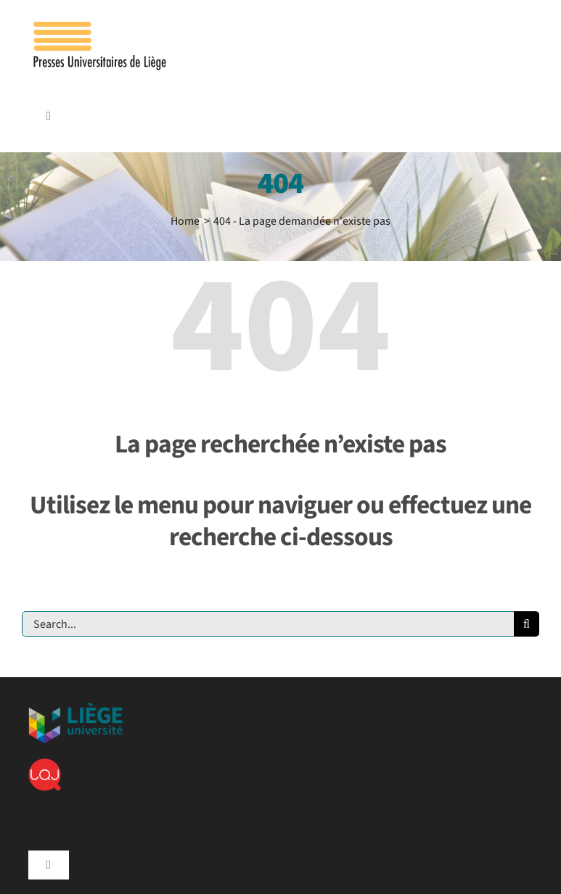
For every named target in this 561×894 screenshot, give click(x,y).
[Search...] (268, 624)
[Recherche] (526, 624)
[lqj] (44, 764)
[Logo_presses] (100, 28)
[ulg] (75, 708)
